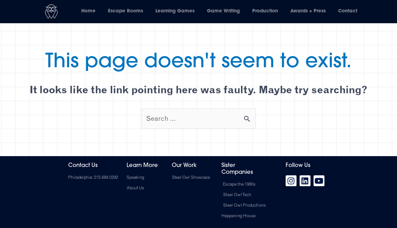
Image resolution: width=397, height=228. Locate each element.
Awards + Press (308, 11)
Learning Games (174, 11)
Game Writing (223, 11)
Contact (347, 11)
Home (88, 11)
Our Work (184, 166)
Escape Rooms (125, 11)
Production (265, 11)
